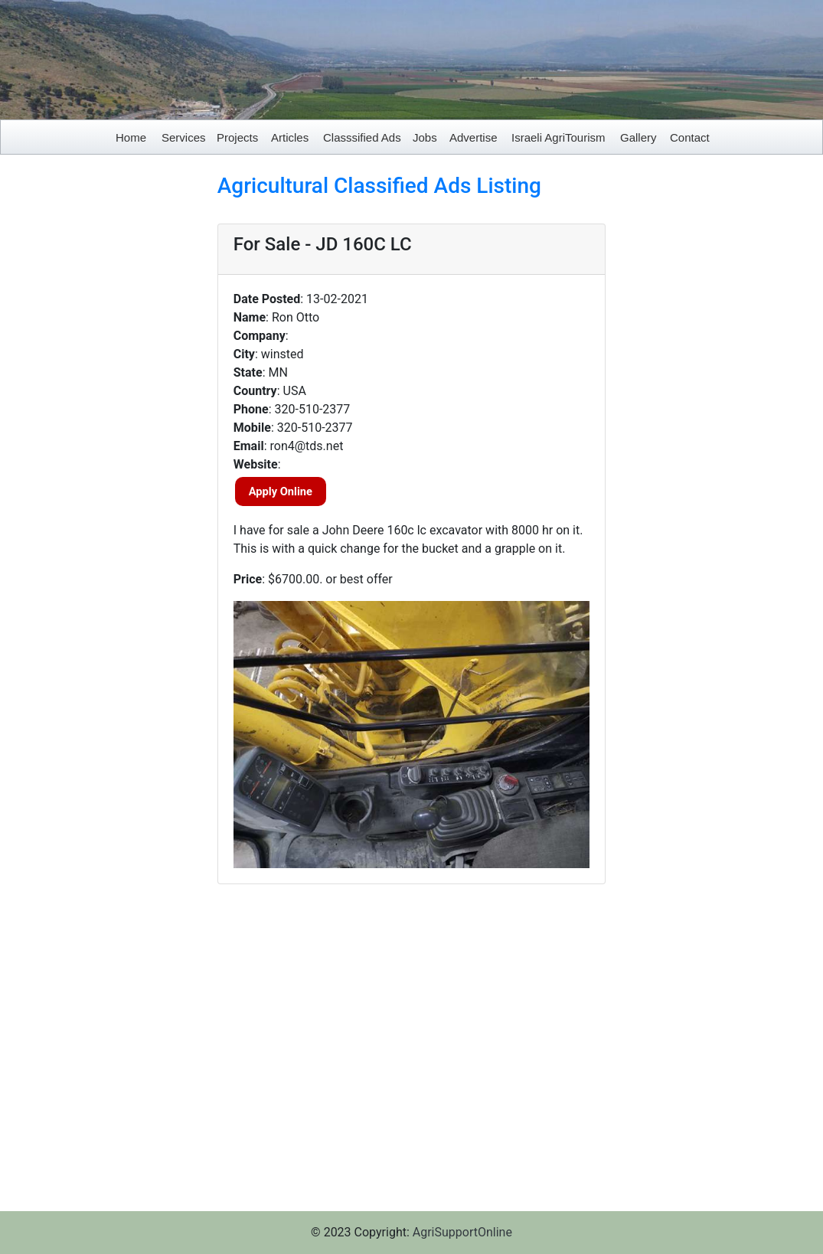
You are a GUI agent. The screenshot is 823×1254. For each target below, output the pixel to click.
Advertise (473, 137)
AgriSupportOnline (462, 1232)
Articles (290, 137)
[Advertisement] (102, 402)
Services (184, 137)
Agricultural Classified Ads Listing (379, 185)
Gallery (638, 137)
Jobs (425, 137)
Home (131, 137)
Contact (690, 137)
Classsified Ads (362, 137)
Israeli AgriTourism (558, 137)
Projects (237, 137)
